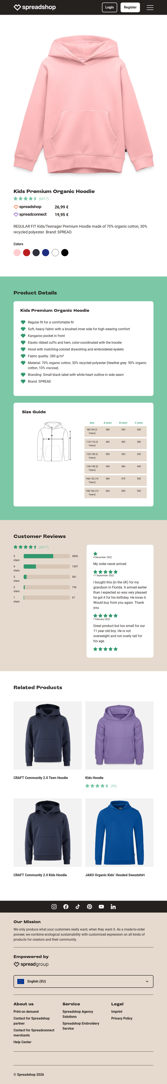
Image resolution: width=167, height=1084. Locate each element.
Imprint (116, 1012)
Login (109, 7)
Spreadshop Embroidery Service (80, 1026)
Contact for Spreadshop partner (32, 1020)
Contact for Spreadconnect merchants (34, 1032)
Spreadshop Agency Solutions (77, 1014)
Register (130, 7)
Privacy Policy (121, 1018)
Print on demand (26, 1012)
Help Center (22, 1042)
